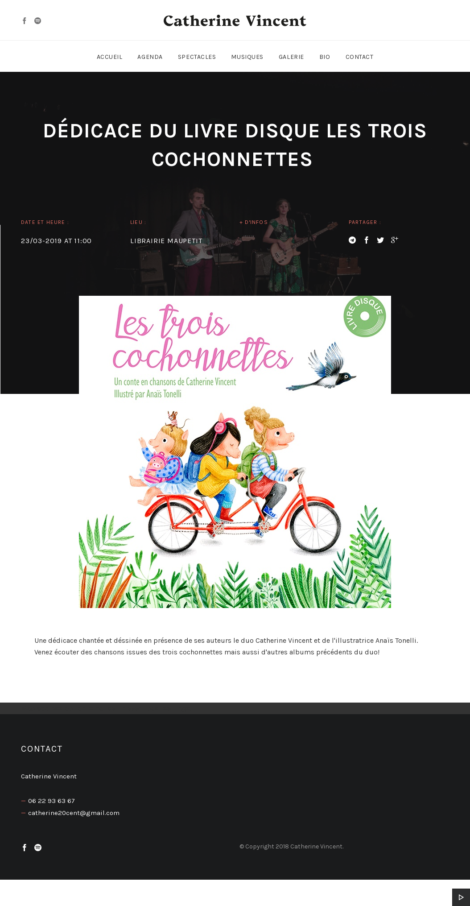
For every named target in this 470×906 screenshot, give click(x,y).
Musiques (247, 57)
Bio (324, 57)
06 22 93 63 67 (51, 801)
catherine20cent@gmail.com (74, 813)
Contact (360, 57)
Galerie (291, 57)
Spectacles (197, 57)
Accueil (110, 57)
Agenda (149, 57)
